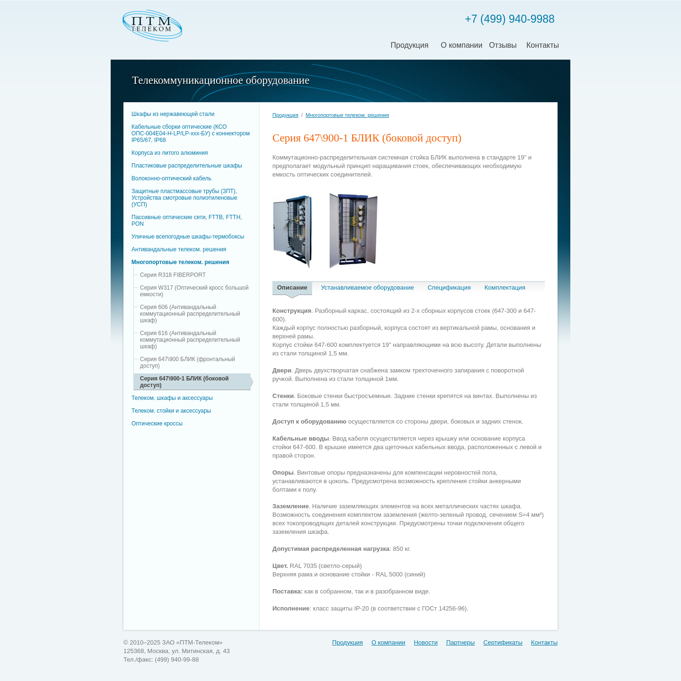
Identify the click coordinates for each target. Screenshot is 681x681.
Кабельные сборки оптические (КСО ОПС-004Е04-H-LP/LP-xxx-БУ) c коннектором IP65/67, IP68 (190, 133)
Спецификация (449, 287)
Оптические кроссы (157, 423)
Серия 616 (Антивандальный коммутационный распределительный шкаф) (190, 340)
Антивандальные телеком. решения (178, 249)
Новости (425, 642)
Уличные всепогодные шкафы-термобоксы (187, 236)
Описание (292, 287)
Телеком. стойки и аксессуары (171, 410)
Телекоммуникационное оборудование (220, 80)
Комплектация (505, 287)
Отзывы (503, 45)
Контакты (542, 45)
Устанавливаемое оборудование (367, 287)
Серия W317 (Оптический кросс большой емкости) (194, 291)
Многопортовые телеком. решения (180, 262)
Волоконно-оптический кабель (171, 178)
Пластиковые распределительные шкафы (186, 165)
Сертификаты (503, 642)
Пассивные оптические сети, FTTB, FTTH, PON (186, 220)
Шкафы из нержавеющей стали (172, 114)
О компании (461, 45)
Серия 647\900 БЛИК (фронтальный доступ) (187, 362)
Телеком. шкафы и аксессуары (172, 398)
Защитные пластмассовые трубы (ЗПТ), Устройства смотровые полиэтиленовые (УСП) (184, 198)
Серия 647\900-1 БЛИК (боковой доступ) (184, 382)
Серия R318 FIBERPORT (173, 275)
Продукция (409, 45)
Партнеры (460, 642)
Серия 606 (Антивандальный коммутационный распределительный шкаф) (190, 314)
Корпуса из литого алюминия (169, 153)
